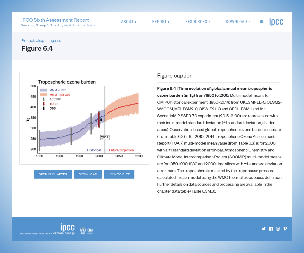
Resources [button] (196, 21)
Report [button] (159, 21)
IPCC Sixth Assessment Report (58, 22)
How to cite (119, 174)
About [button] (127, 21)
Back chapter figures (43, 40)
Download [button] (236, 21)
